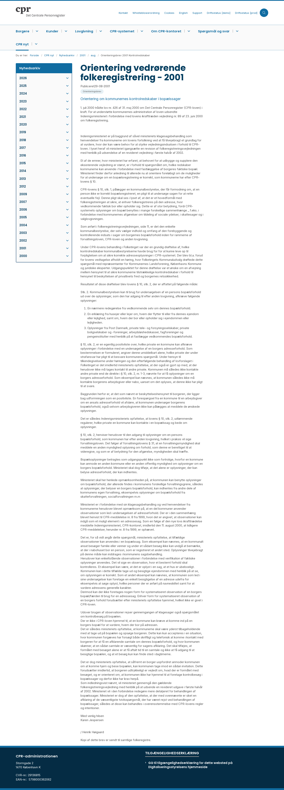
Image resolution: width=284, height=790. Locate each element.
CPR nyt (22, 44)
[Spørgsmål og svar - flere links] (236, 31)
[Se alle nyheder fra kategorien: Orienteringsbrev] (92, 91)
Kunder (52, 31)
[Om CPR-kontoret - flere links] (188, 31)
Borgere (22, 31)
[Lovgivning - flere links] (100, 31)
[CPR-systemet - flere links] (141, 31)
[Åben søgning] (264, 12)
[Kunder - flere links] (65, 31)
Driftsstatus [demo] (218, 13)
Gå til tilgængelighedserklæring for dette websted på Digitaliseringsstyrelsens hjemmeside (190, 765)
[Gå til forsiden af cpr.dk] (66, 12)
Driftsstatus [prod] (246, 13)
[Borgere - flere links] (36, 31)
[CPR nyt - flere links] (35, 43)
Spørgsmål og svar (214, 31)
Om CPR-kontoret (166, 31)
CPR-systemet (122, 31)
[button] (66, 78)
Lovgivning (84, 31)
